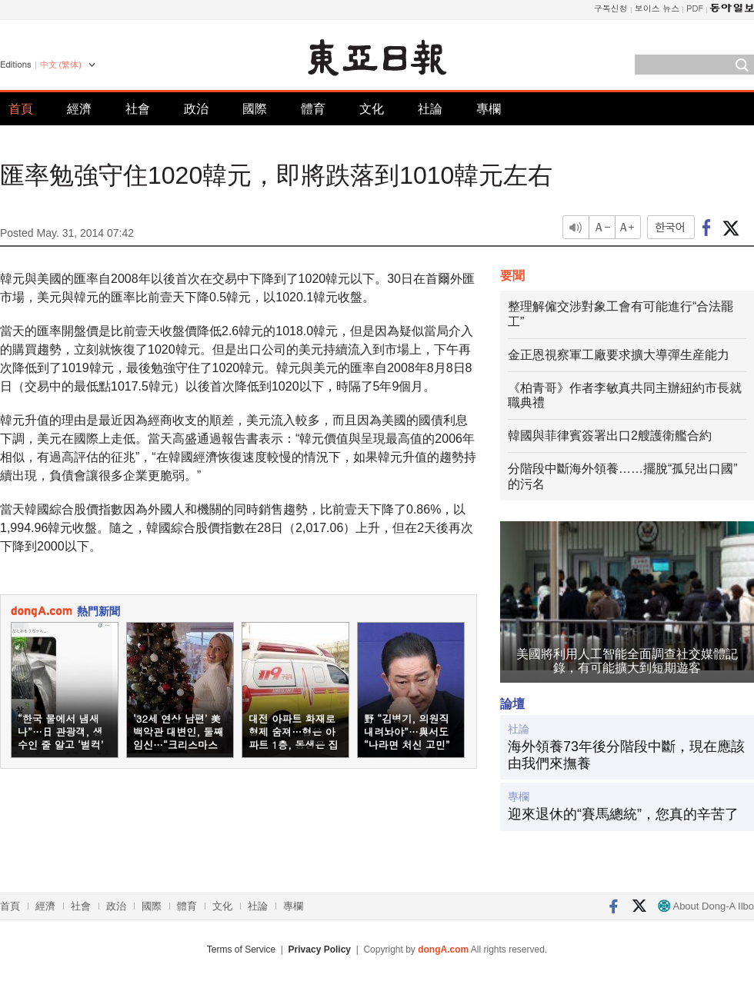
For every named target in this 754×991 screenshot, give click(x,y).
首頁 (20, 108)
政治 (196, 108)
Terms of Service (241, 949)
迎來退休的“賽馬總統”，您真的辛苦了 (623, 814)
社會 (137, 108)
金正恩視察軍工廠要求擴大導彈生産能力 (618, 354)
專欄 (488, 108)
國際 (254, 108)
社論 (430, 108)
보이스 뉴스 (657, 8)
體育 (313, 108)
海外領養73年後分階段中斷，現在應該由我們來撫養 (626, 755)
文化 (371, 108)
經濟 (79, 108)
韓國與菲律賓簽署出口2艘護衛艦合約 (610, 435)
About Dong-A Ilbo (706, 906)
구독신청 (611, 8)
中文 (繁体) (61, 64)
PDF (694, 8)
